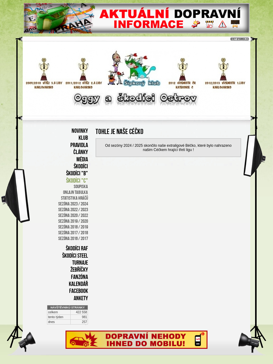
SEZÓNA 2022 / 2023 (73, 209)
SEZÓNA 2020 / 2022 (73, 215)
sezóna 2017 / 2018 (73, 232)
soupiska (81, 186)
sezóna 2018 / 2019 (73, 226)
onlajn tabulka (75, 192)
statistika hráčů (74, 198)
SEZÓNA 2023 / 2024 (73, 203)
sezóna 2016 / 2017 (73, 238)
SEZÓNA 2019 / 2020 (73, 221)
